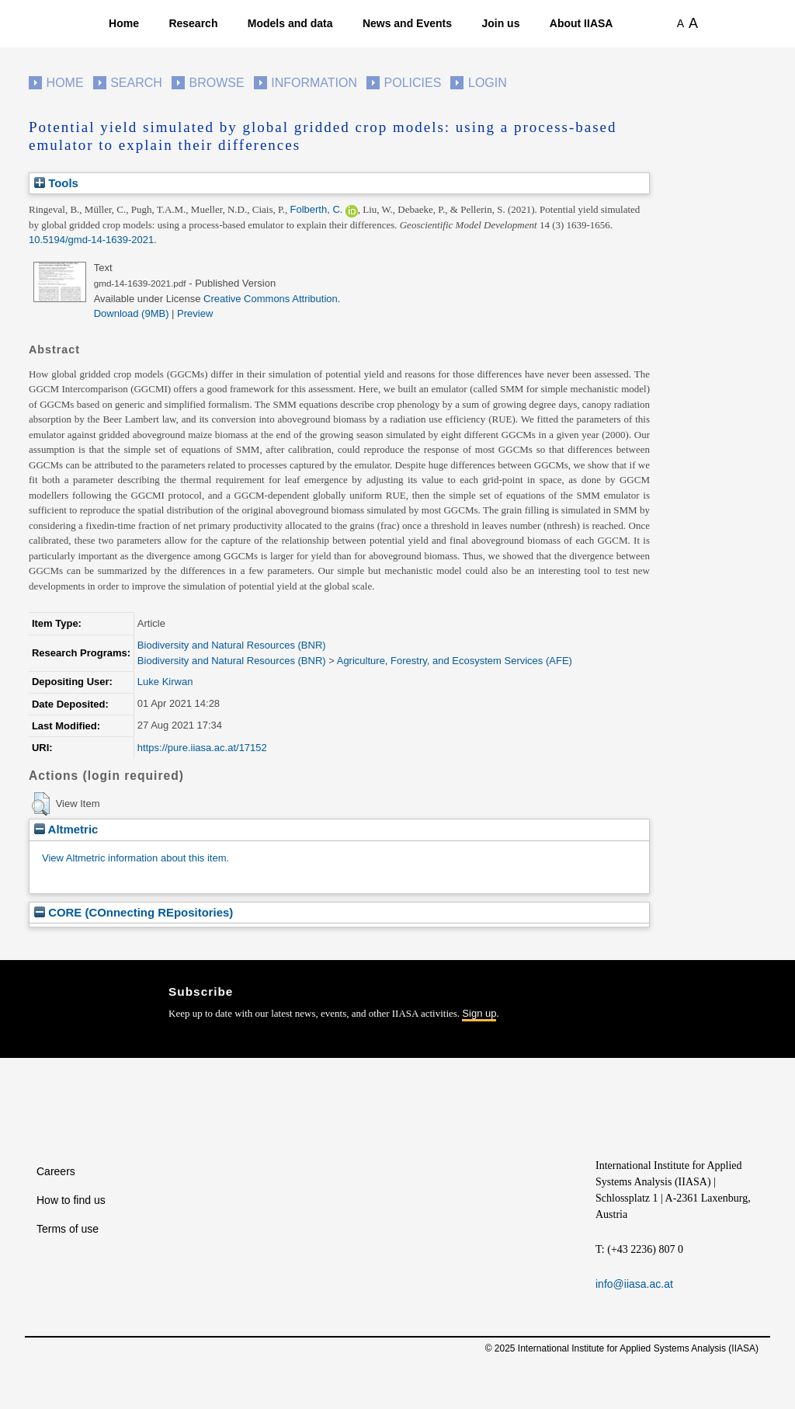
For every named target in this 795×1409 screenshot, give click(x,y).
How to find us (71, 1200)
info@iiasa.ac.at (634, 1284)
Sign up (479, 1013)
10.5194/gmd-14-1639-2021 (91, 239)
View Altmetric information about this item (134, 858)
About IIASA (581, 23)
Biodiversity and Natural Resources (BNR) (231, 645)
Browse (216, 82)
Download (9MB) (131, 313)
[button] (41, 804)
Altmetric (66, 829)
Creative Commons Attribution (270, 298)
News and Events (407, 23)
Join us (500, 23)
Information (314, 82)
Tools (56, 183)
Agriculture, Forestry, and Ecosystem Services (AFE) (454, 660)
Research (192, 23)
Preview (195, 313)
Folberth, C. (316, 209)
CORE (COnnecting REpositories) (133, 912)
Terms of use (67, 1229)
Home (124, 23)
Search (136, 82)
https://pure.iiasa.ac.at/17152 (202, 747)
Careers (55, 1171)
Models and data (290, 23)
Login (487, 82)
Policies (413, 82)
